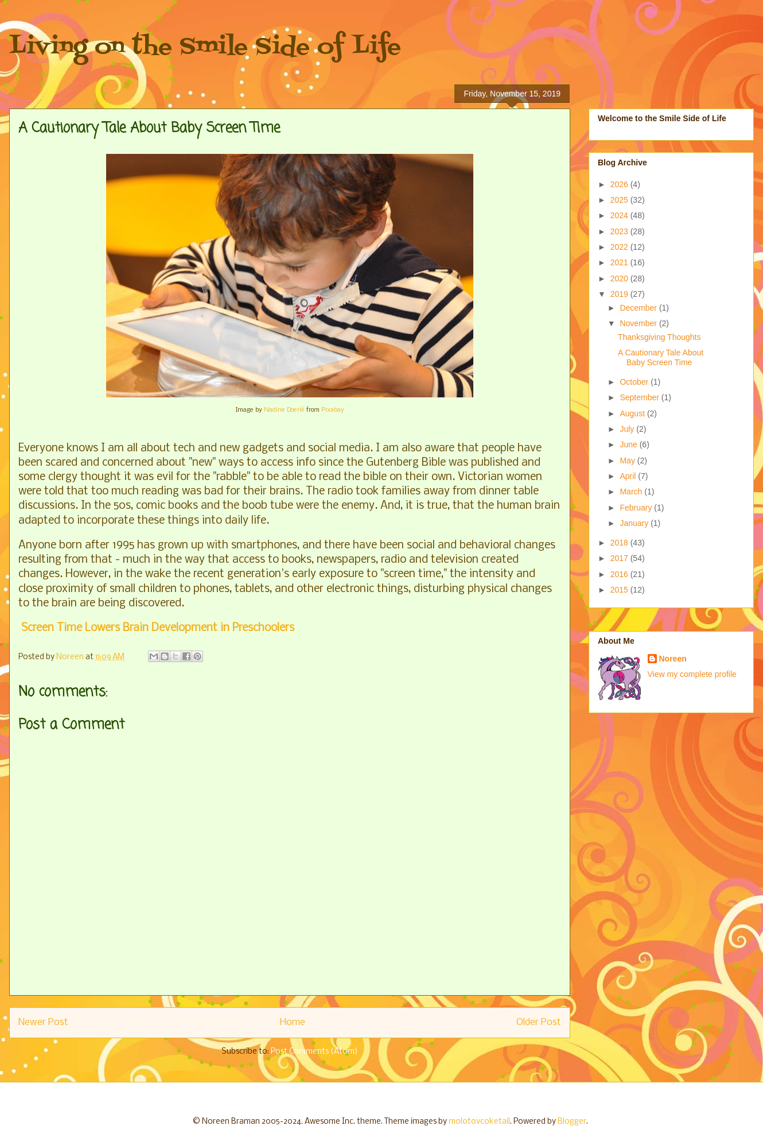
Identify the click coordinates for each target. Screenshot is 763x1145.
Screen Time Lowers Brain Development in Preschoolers (156, 628)
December (639, 307)
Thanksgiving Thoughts (659, 337)
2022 (620, 247)
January (635, 523)
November (639, 323)
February (637, 507)
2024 (620, 215)
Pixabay (332, 410)
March (632, 491)
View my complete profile (692, 674)
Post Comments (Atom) (314, 1051)
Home (292, 1022)
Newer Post (43, 1022)
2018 (620, 542)
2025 (620, 199)
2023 (620, 231)
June (629, 444)
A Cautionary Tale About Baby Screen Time (660, 357)
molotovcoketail (479, 1121)
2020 (620, 278)
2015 (620, 589)
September (640, 397)
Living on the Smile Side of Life (205, 47)
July (628, 429)
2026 (620, 184)
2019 (620, 294)
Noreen (673, 658)
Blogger (572, 1121)
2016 (620, 574)
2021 (620, 262)
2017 (620, 558)
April (629, 476)
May (628, 460)
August (633, 413)
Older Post (538, 1022)
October (635, 381)
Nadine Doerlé (284, 410)
